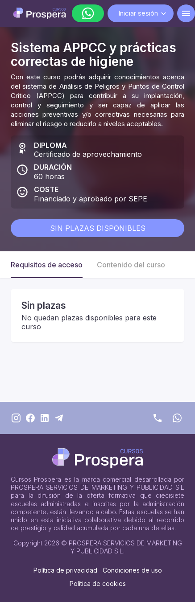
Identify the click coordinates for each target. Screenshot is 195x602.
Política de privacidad (65, 570)
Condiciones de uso (132, 570)
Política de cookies (98, 583)
